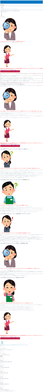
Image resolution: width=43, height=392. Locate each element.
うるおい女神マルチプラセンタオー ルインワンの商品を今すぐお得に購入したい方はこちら (10, 71)
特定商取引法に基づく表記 (4, 3)
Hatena (2, 342)
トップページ (2, 1)
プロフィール (2, 2)
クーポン (2, 4)
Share (2, 341)
